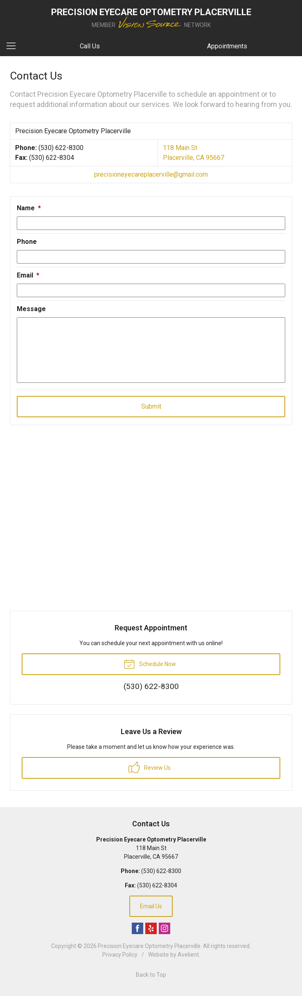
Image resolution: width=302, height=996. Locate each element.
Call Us (90, 46)
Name (29, 208)
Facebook (137, 928)
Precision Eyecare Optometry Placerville (149, 946)
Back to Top (151, 974)
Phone (27, 242)
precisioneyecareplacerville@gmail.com (151, 174)
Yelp (151, 928)
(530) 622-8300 (60, 148)
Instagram (164, 928)
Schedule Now (150, 663)
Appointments (227, 46)
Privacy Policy (119, 954)
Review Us (149, 767)
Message (31, 309)
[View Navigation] (14, 46)
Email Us (151, 906)
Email (28, 275)
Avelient (188, 954)
